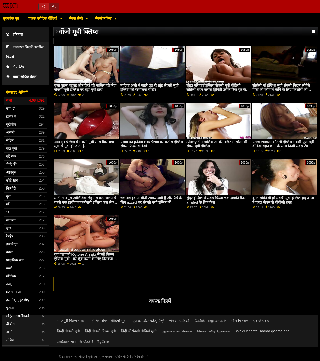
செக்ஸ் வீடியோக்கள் (214, 331)
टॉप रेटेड (15, 67)
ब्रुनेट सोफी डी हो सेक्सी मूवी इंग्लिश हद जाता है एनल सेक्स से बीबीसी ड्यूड (283, 200)
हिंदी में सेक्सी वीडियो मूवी (139, 331)
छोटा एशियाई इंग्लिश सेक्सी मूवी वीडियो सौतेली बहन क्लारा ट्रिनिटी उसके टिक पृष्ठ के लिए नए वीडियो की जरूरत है (216, 89)
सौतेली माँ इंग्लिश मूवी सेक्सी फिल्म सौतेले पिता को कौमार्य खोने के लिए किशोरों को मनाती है (281, 89)
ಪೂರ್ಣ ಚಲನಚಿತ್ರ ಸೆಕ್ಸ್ (148, 321)
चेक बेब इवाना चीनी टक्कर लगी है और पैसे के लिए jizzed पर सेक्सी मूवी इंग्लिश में (151, 200)
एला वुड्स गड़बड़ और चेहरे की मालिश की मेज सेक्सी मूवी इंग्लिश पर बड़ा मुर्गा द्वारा (85, 87)
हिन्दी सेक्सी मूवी (68, 331)
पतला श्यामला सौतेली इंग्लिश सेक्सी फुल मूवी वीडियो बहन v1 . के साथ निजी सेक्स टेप (283, 144)
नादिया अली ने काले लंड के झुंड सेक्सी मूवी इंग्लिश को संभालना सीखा (149, 87)
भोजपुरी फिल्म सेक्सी (71, 321)
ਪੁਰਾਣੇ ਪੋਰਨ (261, 321)
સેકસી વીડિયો (179, 321)
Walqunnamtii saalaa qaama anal (263, 331)
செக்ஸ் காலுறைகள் (210, 321)
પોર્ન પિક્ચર (239, 321)
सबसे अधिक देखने (21, 77)
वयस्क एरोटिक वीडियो (43, 18)
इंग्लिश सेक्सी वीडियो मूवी (109, 321)
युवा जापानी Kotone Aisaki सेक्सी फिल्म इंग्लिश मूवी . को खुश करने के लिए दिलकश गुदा (84, 258)
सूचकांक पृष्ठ (11, 18)
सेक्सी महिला (104, 18)
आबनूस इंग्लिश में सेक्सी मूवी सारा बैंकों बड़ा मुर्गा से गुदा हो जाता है (84, 144)
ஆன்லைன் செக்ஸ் (177, 331)
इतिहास (14, 35)
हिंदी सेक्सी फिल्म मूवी (100, 331)
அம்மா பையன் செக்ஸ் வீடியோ (83, 342)
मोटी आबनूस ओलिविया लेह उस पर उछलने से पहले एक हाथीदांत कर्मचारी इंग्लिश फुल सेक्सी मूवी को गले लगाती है (85, 202)
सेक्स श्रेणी (76, 18)
